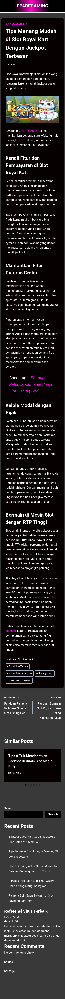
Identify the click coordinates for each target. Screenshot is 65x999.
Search (8, 808)
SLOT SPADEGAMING (16, 24)
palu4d (8, 962)
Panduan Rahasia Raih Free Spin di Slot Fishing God (31, 385)
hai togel (9, 971)
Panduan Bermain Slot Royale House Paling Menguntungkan (48, 707)
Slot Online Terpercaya (19, 673)
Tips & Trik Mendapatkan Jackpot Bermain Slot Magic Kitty (30, 761)
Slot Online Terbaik (17, 666)
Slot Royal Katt (44, 673)
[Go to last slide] (9, 765)
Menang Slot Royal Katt (20, 659)
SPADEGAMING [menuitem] (29, 131)
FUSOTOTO (11, 916)
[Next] (55, 765)
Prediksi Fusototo (15, 926)
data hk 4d (11, 921)
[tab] (26, 785)
